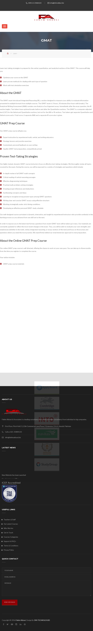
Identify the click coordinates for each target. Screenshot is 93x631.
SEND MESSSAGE (9, 602)
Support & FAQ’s (10, 541)
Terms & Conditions (11, 546)
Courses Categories (11, 537)
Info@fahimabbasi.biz (13, 437)
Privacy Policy (9, 550)
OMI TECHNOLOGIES (42, 620)
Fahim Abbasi (21, 620)
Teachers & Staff (10, 520)
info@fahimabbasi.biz (57, 3)
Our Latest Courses (11, 524)
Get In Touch (8, 533)
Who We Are (8, 528)
